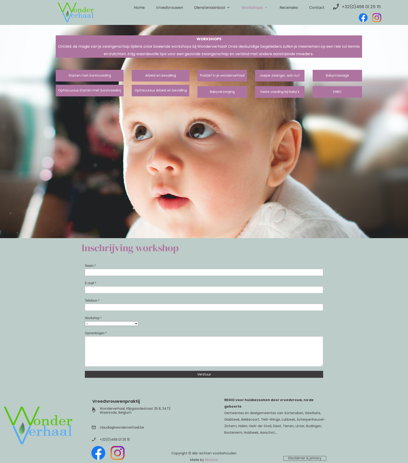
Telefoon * (92, 300)
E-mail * (90, 283)
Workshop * (93, 318)
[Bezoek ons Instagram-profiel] (376, 17)
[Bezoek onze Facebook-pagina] (363, 17)
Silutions (211, 459)
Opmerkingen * (96, 333)
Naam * (90, 265)
